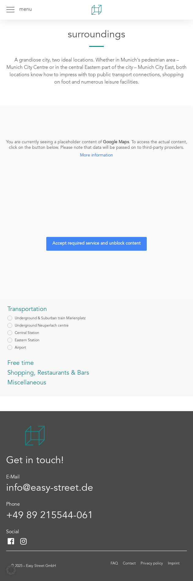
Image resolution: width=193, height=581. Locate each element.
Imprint (174, 563)
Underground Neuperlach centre (42, 326)
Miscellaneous (26, 383)
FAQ (114, 563)
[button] (11, 570)
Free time (20, 363)
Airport (20, 348)
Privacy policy (152, 563)
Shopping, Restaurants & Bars (48, 373)
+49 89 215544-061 (49, 516)
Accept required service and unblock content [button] (96, 244)
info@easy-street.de (49, 488)
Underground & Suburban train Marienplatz (50, 318)
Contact (129, 563)
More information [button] (96, 155)
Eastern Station (27, 340)
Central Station (27, 333)
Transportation (27, 309)
